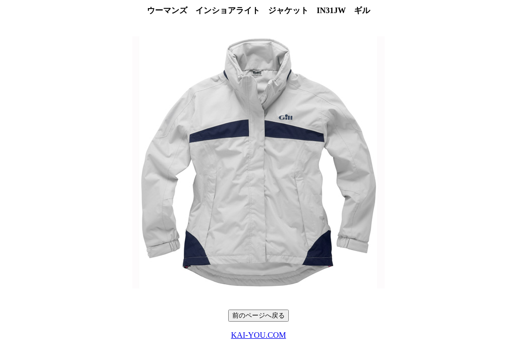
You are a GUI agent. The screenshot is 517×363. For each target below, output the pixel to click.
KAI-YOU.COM (258, 335)
